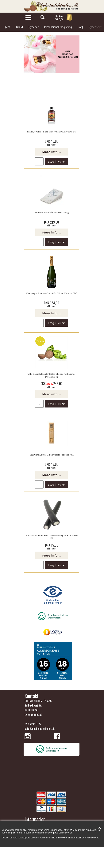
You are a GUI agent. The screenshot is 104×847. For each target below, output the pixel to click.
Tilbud (19, 27)
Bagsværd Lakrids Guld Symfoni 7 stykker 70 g (51, 454)
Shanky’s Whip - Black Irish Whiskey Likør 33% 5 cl (51, 131)
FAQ (80, 27)
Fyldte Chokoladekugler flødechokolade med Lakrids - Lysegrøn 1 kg (52, 375)
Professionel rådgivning (58, 27)
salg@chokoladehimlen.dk (40, 728)
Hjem (7, 27)
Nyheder (34, 27)
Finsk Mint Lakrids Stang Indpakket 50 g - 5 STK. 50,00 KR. (52, 537)
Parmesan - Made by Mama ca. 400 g (52, 212)
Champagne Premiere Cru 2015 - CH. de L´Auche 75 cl (51, 293)
